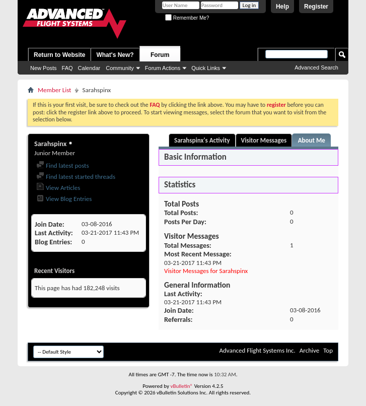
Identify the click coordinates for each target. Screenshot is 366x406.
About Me (311, 140)
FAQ (67, 68)
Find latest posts (62, 165)
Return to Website (59, 54)
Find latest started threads (75, 176)
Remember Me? (187, 18)
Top (328, 350)
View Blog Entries (64, 198)
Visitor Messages (264, 140)
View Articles (58, 187)
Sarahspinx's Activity (202, 140)
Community (120, 68)
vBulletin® (181, 386)
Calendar (89, 68)
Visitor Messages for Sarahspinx (206, 271)
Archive (309, 350)
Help (282, 6)
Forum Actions (162, 68)
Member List (54, 90)
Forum (160, 54)
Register (316, 6)
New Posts (43, 68)
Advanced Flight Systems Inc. (257, 350)
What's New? (114, 54)
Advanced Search (316, 67)
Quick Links (205, 68)
